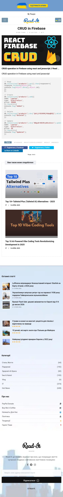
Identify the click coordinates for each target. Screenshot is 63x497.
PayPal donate (8, 404)
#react (47, 142)
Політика (6, 416)
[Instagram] (34, 465)
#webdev (55, 142)
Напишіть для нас (10, 412)
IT (6, 205)
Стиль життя (7, 363)
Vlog (4, 380)
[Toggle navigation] (5, 20)
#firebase (18, 142)
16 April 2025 (15, 205)
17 (42, 32)
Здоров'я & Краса (9, 371)
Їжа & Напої (7, 375)
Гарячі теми (7, 425)
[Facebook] (28, 465)
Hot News (6, 388)
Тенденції (6, 421)
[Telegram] (31, 465)
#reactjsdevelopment (33, 142)
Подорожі (6, 367)
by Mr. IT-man (20, 32)
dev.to (33, 154)
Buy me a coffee (8, 408)
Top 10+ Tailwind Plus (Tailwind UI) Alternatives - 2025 (30, 201)
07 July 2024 (33, 32)
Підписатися (31, 480)
